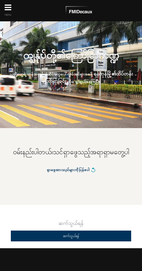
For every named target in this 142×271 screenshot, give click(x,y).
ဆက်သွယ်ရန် (71, 236)
